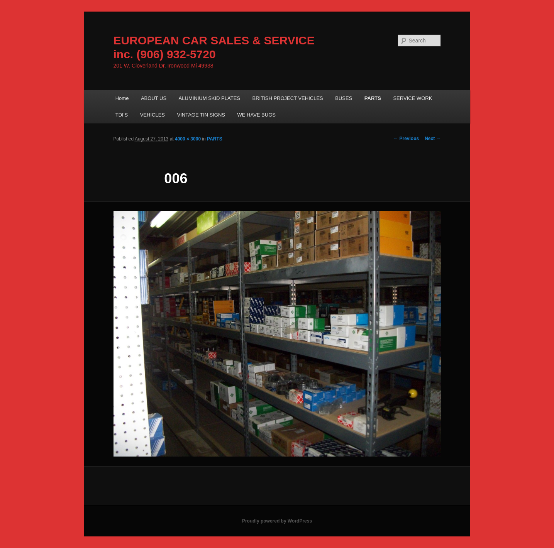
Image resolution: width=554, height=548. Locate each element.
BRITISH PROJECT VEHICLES (287, 98)
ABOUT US (153, 98)
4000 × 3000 (188, 139)
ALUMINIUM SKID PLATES (209, 98)
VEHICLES (152, 115)
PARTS (372, 98)
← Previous (406, 138)
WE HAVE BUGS (256, 115)
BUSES (343, 98)
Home (122, 98)
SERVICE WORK (412, 98)
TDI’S (121, 115)
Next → (432, 138)
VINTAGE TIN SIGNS (201, 115)
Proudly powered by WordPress (277, 521)
